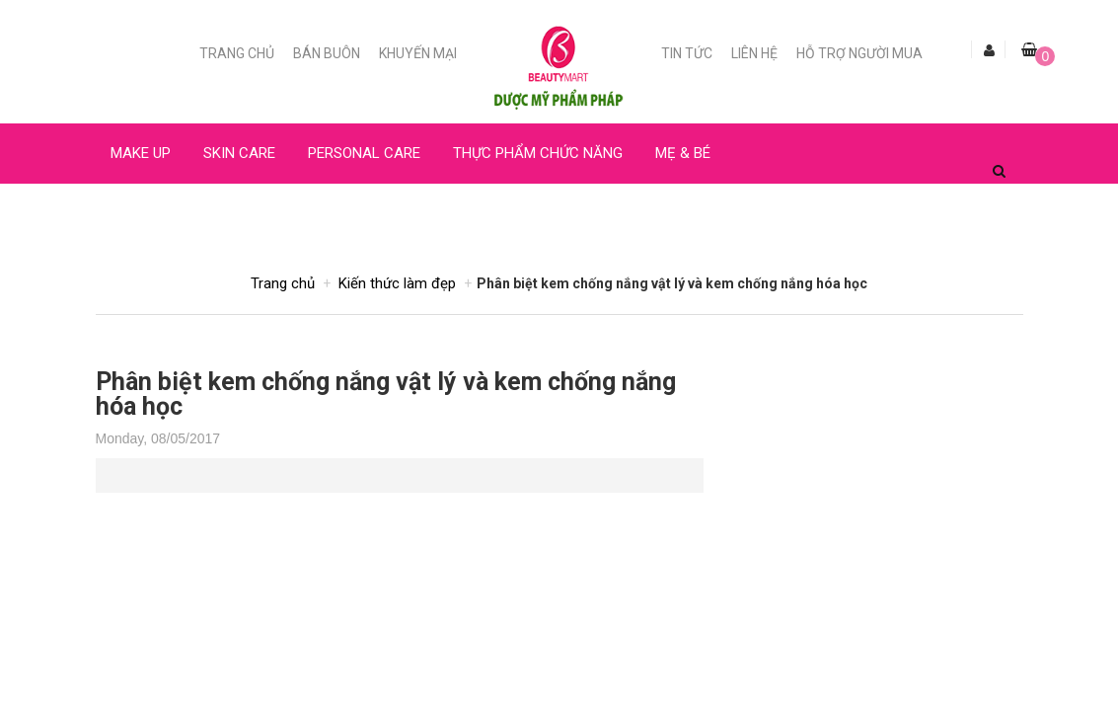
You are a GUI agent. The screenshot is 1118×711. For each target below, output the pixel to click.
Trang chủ (236, 53)
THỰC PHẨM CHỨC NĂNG (538, 153)
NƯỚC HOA (147, 213)
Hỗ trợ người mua (859, 53)
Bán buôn (326, 53)
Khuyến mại (418, 53)
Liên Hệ (754, 53)
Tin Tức (686, 53)
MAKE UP (141, 153)
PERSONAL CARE (364, 153)
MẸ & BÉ (682, 153)
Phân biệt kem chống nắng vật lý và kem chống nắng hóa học (386, 394)
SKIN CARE (239, 153)
